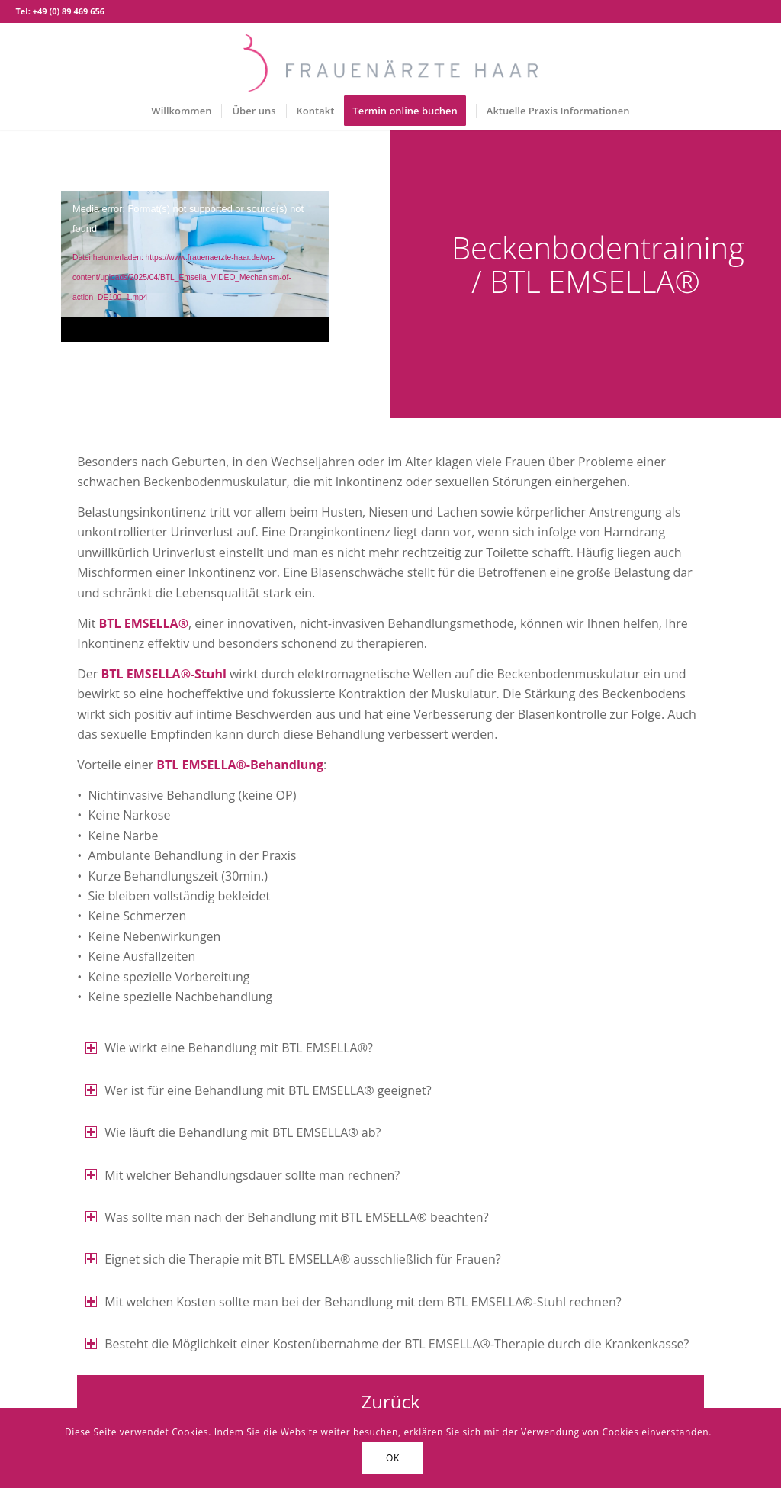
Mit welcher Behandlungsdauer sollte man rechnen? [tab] (242, 1175)
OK (393, 1457)
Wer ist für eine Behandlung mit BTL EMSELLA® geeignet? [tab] (258, 1090)
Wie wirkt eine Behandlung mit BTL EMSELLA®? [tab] (229, 1047)
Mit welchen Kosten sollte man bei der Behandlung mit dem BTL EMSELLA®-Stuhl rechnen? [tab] (353, 1301)
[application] (195, 266)
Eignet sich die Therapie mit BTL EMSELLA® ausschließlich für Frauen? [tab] (292, 1259)
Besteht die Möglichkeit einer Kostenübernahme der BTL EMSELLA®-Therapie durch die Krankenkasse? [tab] (387, 1343)
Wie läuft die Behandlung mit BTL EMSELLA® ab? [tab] (233, 1132)
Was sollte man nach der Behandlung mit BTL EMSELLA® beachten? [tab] (286, 1217)
